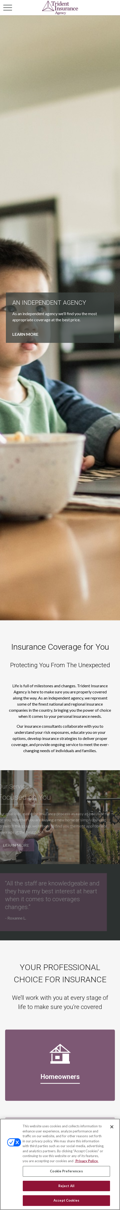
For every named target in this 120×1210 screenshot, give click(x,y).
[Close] (111, 1126)
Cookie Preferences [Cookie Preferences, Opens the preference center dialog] (66, 1171)
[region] (60, 1164)
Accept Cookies (66, 1200)
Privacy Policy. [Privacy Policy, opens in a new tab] (86, 1161)
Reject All (66, 1186)
